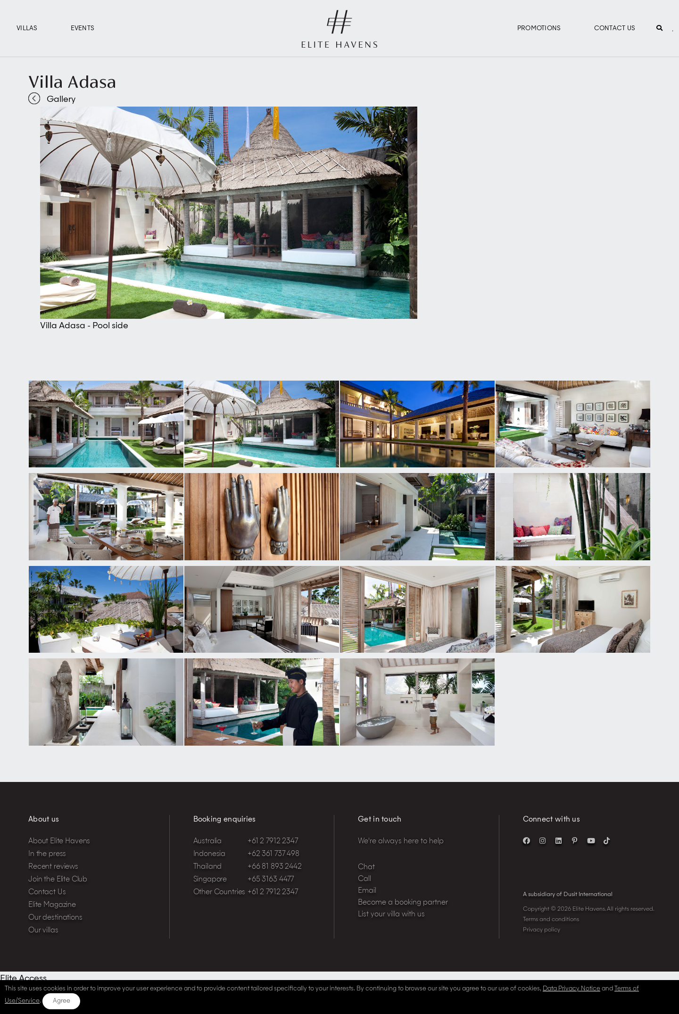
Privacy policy (541, 930)
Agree (61, 1001)
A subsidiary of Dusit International (568, 895)
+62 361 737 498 (273, 854)
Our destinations (55, 918)
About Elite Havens (59, 841)
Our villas (43, 930)
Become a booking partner (403, 902)
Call (364, 879)
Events (83, 28)
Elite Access (23, 978)
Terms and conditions (551, 920)
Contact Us (615, 28)
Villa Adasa (72, 81)
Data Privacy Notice (571, 989)
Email (367, 891)
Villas (27, 28)
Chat (366, 867)
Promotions (539, 28)
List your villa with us (391, 914)
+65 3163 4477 (271, 879)
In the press (47, 854)
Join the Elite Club (57, 879)
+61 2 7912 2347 (273, 841)
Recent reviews (53, 867)
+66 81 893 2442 (275, 867)
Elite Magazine (52, 905)
